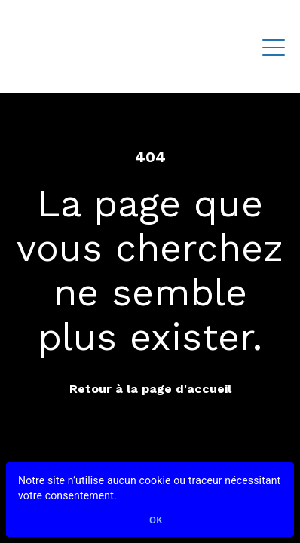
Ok (156, 520)
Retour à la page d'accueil (150, 389)
